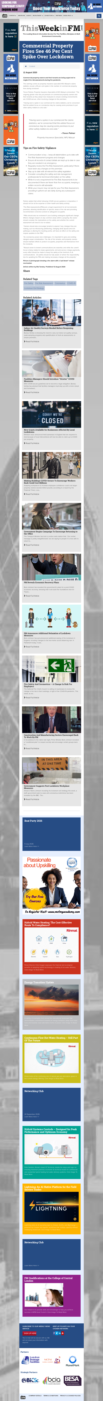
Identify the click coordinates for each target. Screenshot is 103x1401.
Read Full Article (31, 341)
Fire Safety (28, 283)
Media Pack (68, 15)
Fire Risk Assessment (44, 283)
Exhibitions (49, 15)
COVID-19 (71, 283)
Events (29, 15)
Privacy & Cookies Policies (70, 1396)
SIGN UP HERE (30, 1333)
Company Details (35, 1396)
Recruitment (38, 15)
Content (12, 15)
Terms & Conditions (50, 1396)
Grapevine (21, 15)
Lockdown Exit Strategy (34, 288)
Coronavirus (60, 283)
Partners (59, 15)
